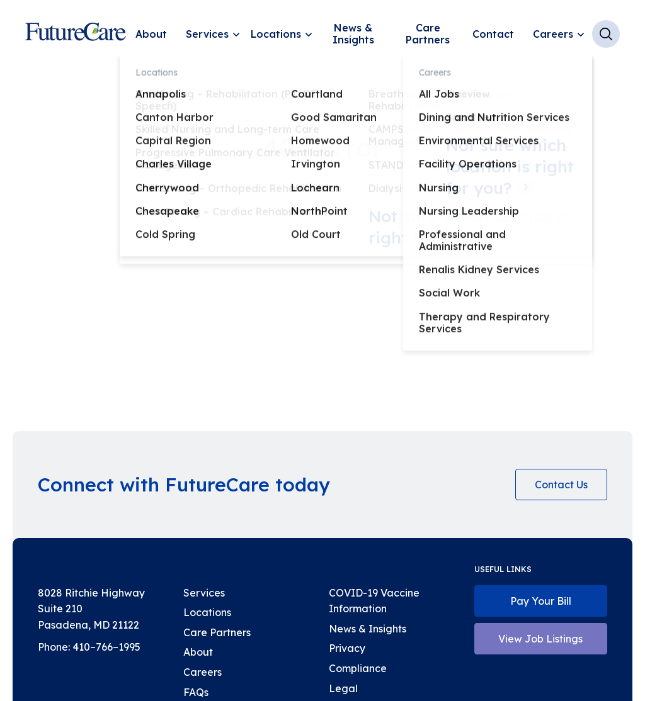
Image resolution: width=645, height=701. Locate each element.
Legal (343, 688)
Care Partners (428, 33)
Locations (276, 34)
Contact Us (561, 484)
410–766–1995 (106, 647)
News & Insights (353, 33)
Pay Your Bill (540, 601)
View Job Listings (540, 638)
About (151, 34)
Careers (553, 34)
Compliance (358, 668)
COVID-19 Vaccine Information (374, 600)
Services (207, 34)
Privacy (347, 648)
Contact (493, 34)
